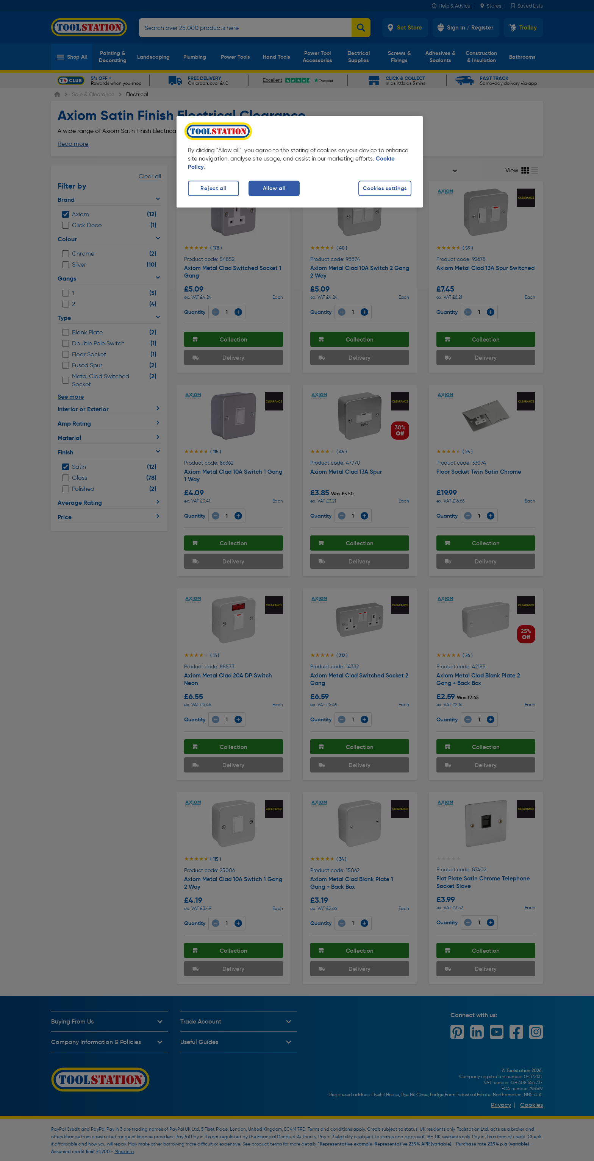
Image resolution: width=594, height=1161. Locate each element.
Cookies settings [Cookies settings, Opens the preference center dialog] (385, 188)
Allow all (274, 188)
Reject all (213, 188)
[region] (300, 162)
